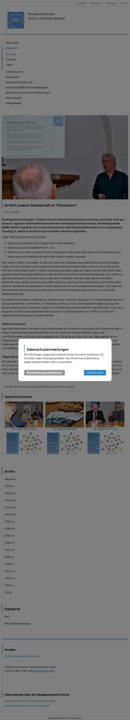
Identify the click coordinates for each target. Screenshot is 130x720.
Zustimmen (95, 373)
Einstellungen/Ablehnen (44, 373)
